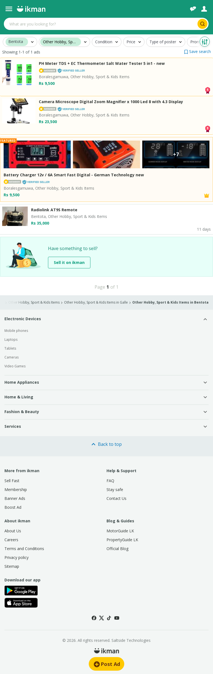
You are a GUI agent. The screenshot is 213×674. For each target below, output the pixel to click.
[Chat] (193, 8)
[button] (197, 51)
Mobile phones (16, 330)
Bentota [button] (15, 41)
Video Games (15, 366)
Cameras (11, 357)
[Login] (204, 8)
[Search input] (100, 24)
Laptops (10, 339)
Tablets (10, 348)
